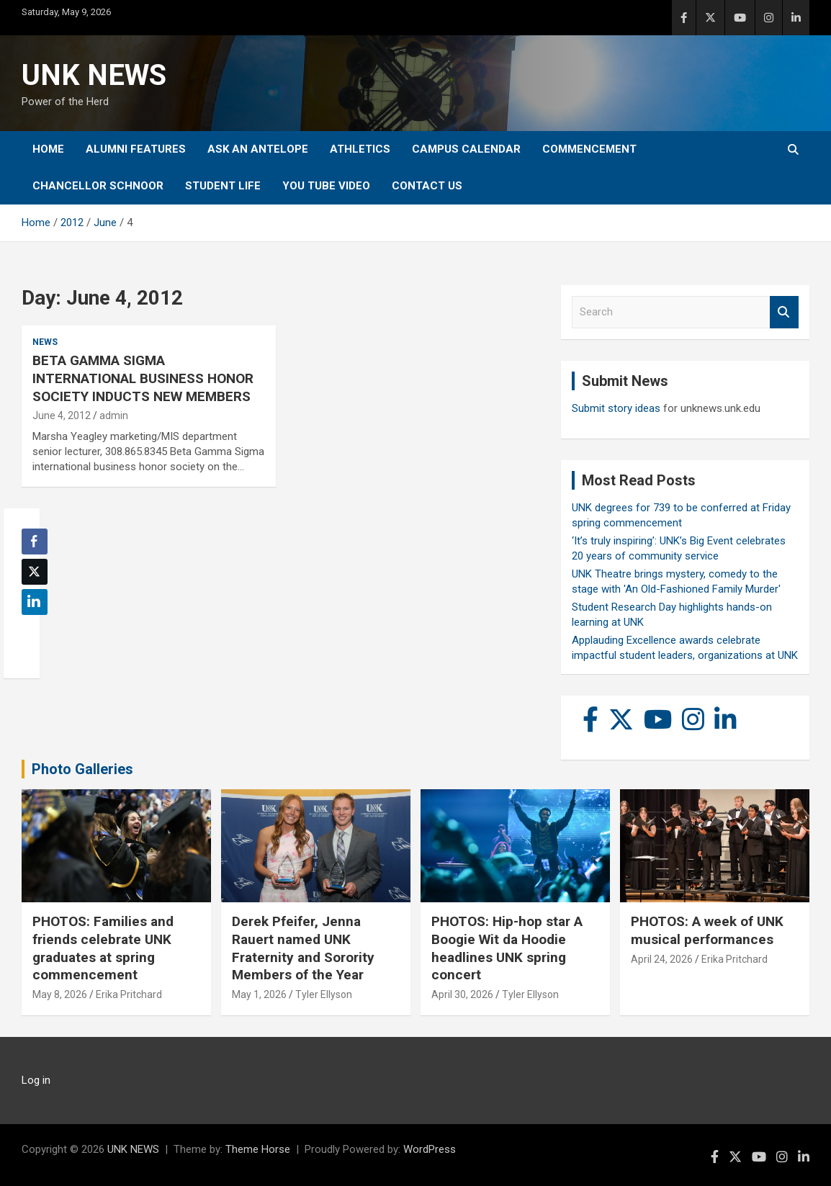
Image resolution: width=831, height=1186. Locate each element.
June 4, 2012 (61, 415)
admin (113, 415)
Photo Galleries (82, 769)
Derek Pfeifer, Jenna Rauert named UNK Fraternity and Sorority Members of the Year (303, 948)
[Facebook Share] (35, 541)
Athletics (360, 149)
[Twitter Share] (35, 572)
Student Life (223, 185)
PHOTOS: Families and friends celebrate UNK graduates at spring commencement (103, 948)
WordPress (429, 1149)
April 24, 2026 (662, 959)
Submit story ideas (616, 408)
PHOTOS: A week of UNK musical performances (707, 930)
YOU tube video (326, 185)
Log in (36, 1080)
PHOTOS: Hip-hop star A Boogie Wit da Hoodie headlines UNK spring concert (507, 948)
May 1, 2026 (259, 994)
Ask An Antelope (257, 149)
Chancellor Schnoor (97, 185)
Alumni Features (136, 149)
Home (48, 149)
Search (784, 312)
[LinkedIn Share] (35, 602)
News (45, 342)
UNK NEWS (94, 75)
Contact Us (427, 185)
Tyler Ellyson (323, 994)
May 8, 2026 (59, 994)
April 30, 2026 (462, 994)
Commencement (589, 149)
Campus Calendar (466, 149)
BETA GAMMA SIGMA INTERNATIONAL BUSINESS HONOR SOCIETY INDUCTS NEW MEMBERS (142, 378)
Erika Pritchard (129, 994)
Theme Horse (257, 1149)
